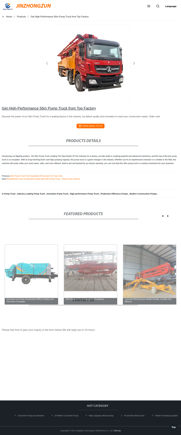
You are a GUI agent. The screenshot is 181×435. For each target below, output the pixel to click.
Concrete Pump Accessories (32, 415)
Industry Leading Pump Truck (31, 194)
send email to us (90, 126)
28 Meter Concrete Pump (68, 415)
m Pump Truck (9, 194)
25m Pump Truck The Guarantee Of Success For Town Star (36, 176)
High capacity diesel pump (102, 415)
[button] (149, 6)
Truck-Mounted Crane (136, 415)
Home (9, 16)
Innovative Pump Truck (58, 194)
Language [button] (170, 6)
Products (21, 16)
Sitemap (117, 430)
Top (174, 426)
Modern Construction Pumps (143, 194)
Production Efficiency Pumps (115, 194)
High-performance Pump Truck (84, 194)
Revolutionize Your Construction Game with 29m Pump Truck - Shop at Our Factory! (43, 179)
